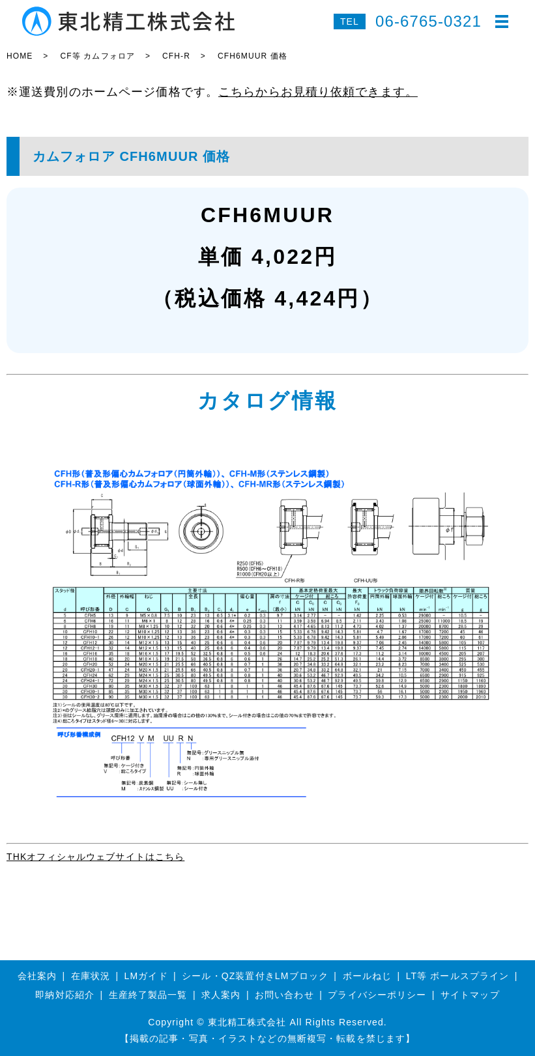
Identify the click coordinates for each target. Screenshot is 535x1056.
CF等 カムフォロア (97, 56)
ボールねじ (367, 976)
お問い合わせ (284, 995)
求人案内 (220, 995)
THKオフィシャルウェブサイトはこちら (95, 856)
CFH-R (176, 56)
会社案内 (37, 976)
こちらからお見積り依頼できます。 (318, 91)
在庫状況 (90, 976)
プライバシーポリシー (377, 995)
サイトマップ (470, 995)
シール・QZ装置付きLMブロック (255, 976)
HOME (20, 56)
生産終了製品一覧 (148, 995)
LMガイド (146, 976)
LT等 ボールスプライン (458, 976)
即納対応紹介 (64, 995)
